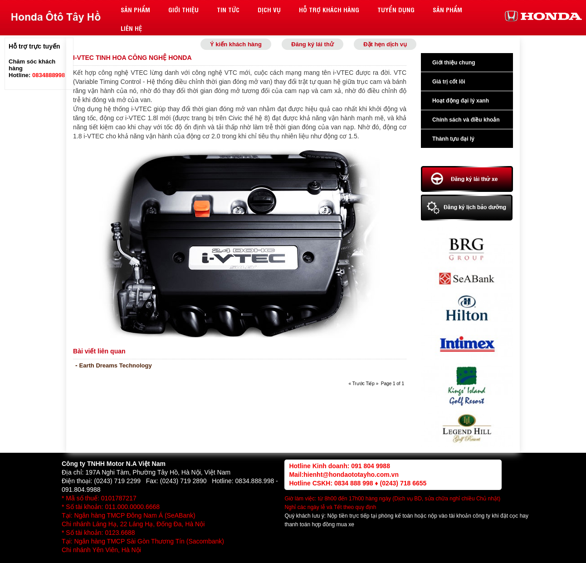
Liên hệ (131, 28)
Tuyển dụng (396, 9)
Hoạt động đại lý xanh (460, 101)
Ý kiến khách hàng (236, 44)
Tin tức (228, 9)
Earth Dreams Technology (115, 365)
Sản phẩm (135, 9)
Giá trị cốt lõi (448, 81)
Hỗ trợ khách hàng (329, 9)
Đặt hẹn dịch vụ (385, 44)
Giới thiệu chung (453, 62)
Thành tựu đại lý (453, 139)
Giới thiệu (183, 9)
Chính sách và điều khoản (466, 120)
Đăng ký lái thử (312, 44)
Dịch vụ (269, 9)
